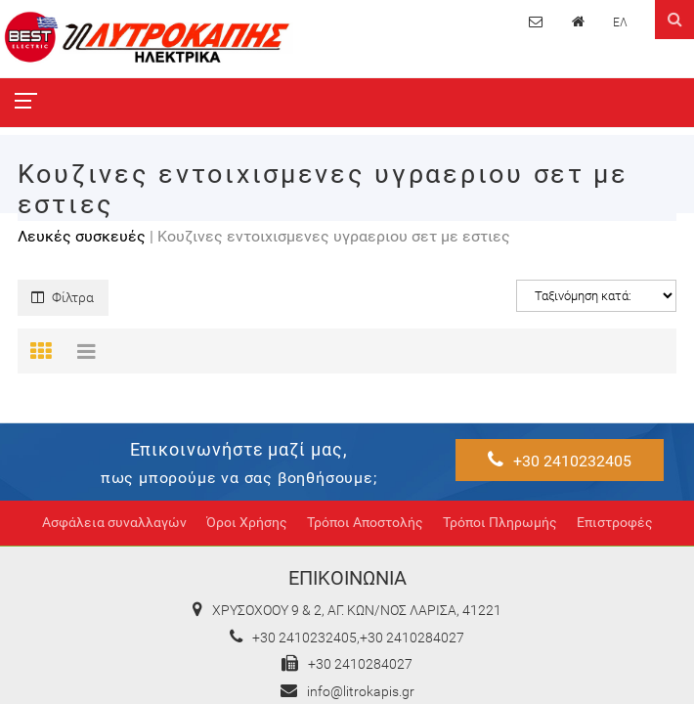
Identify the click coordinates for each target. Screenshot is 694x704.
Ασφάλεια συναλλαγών (114, 522)
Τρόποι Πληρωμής (500, 522)
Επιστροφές (615, 522)
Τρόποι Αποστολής (365, 522)
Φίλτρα (62, 297)
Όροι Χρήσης (246, 522)
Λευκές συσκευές (82, 236)
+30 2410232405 (559, 460)
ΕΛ (620, 22)
